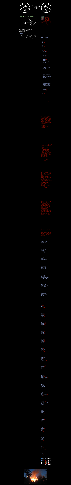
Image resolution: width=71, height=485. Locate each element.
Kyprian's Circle (43, 386)
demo (42, 347)
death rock (42, 342)
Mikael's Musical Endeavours (45, 277)
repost (42, 420)
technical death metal (44, 436)
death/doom (42, 343)
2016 (43, 42)
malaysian (42, 392)
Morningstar (42, 401)
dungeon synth (43, 349)
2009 (43, 93)
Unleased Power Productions (45, 297)
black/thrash (42, 325)
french (42, 361)
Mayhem (42, 393)
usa (41, 446)
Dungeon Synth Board (44, 261)
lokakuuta (44, 54)
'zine (41, 305)
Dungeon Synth (43, 260)
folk (41, 359)
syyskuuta (44, 55)
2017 (43, 41)
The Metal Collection (44, 296)
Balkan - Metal (43, 247)
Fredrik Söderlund (43, 360)
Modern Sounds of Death (44, 278)
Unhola (42, 445)
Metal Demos (43, 275)
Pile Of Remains (43, 286)
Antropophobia (43, 244)
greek (42, 367)
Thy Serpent (42, 439)
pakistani (42, 410)
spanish (42, 429)
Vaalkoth (42, 448)
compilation (42, 332)
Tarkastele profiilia (44, 37)
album (42, 306)
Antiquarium (42, 243)
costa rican (42, 333)
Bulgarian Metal (43, 251)
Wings (42, 454)
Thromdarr (42, 438)
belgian (42, 321)
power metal (42, 414)
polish (42, 412)
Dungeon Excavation (44, 259)
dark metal (42, 339)
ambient (42, 307)
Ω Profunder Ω (43, 301)
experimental (43, 356)
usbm (42, 447)
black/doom (42, 324)
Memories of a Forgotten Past (45, 274)
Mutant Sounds (43, 279)
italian (42, 383)
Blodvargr (42, 250)
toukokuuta (44, 60)
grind (41, 368)
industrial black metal (44, 377)
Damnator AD (43, 256)
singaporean (42, 427)
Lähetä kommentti (21, 47)
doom (42, 348)
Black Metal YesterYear (44, 249)
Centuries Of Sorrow (44, 252)
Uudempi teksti (21, 49)
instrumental (42, 379)
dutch (42, 350)
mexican (42, 396)
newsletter (42, 404)
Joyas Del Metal (43, 270)
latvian (42, 387)
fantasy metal (43, 357)
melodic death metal (44, 394)
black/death (42, 323)
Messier (42, 395)
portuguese (42, 413)
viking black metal (43, 453)
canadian (42, 330)
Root (41, 423)
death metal (42, 341)
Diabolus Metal (43, 258)
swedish (42, 432)
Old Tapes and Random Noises (45, 283)
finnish (42, 358)
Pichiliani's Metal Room (44, 285)
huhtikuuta (44, 89)
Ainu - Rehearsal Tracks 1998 (47, 66)
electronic (42, 351)
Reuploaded (21, 33)
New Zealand (43, 403)
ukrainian (42, 444)
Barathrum (42, 316)
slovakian (42, 428)
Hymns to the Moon (43, 267)
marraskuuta (44, 52)
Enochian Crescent (43, 352)
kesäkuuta (44, 59)
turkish (42, 441)
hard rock (42, 369)
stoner (42, 431)
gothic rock (42, 366)
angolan (42, 308)
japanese (42, 384)
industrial (42, 376)
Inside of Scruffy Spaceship (45, 269)
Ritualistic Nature (43, 293)
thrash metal (42, 437)
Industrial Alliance (43, 268)
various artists (43, 449)
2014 (43, 45)
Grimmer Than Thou (44, 265)
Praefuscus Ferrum (43, 288)
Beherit (42, 317)
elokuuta (44, 56)
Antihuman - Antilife (43, 242)
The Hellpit (42, 295)
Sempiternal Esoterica (44, 294)
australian (42, 313)
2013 (43, 46)
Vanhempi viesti (37, 49)
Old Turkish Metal (43, 284)
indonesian (42, 375)
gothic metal (42, 365)
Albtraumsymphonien (44, 241)
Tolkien (42, 440)
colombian (42, 331)
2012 (43, 47)
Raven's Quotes (43, 292)
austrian (42, 314)
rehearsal (42, 419)
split (41, 430)
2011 (43, 49)
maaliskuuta (44, 90)
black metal (42, 322)
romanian (42, 422)
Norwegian (42, 405)
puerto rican (42, 418)
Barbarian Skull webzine (44, 248)
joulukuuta (44, 51)
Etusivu (29, 49)
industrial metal (43, 378)
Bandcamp (42, 315)
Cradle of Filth (43, 334)
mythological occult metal (44, 402)
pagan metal (42, 409)
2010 (43, 50)
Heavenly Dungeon (43, 266)
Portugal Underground (44, 287)
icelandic (42, 374)
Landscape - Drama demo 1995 (47, 83)
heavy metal (42, 370)
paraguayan (42, 411)
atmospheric (42, 312)
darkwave (42, 340)
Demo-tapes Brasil (43, 257)
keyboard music (43, 385)
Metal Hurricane (43, 276)
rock (41, 421)
